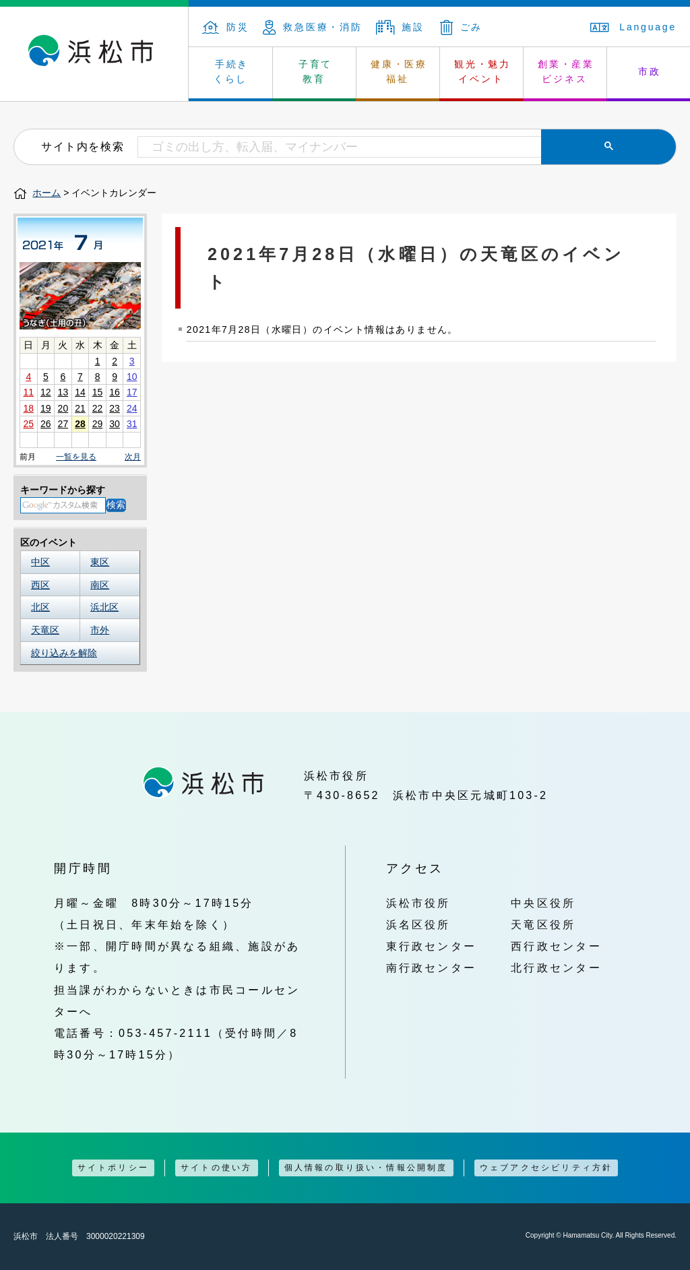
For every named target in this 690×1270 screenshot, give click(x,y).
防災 (225, 27)
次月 (133, 457)
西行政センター (556, 946)
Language (633, 27)
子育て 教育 (315, 71)
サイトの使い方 (216, 1167)
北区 (40, 607)
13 (63, 392)
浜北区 (104, 607)
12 (45, 392)
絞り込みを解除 (64, 652)
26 (45, 423)
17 (132, 392)
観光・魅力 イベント (482, 71)
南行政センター (431, 967)
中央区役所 (543, 903)
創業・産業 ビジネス (566, 71)
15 (97, 392)
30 (114, 423)
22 (97, 408)
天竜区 (45, 630)
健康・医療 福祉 (399, 71)
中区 (40, 562)
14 (80, 392)
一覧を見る (76, 457)
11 (28, 392)
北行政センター (556, 967)
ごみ (461, 27)
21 (80, 408)
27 (63, 423)
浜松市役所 (418, 903)
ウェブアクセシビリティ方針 (546, 1167)
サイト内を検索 (82, 146)
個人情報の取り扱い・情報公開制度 (366, 1167)
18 (28, 408)
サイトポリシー (113, 1167)
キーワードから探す (62, 489)
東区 (99, 562)
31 (132, 423)
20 (63, 408)
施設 (400, 27)
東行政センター (431, 946)
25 (28, 423)
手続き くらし (231, 71)
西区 (40, 584)
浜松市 (94, 54)
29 (97, 423)
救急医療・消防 (313, 27)
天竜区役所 (543, 924)
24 (132, 408)
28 (80, 423)
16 (114, 392)
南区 (99, 584)
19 (45, 408)
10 (132, 376)
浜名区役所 (418, 924)
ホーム (46, 192)
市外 (99, 630)
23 (114, 408)
